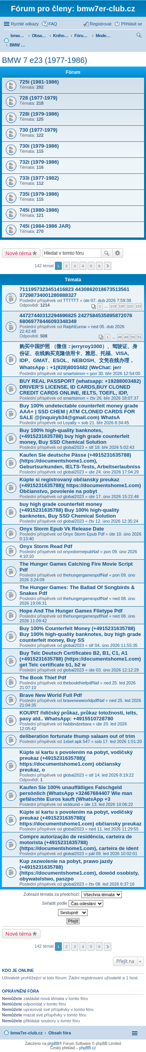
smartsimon (74, 373)
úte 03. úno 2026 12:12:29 (114, 670)
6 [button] (99, 266)
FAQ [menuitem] (53, 23)
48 (120, 337)
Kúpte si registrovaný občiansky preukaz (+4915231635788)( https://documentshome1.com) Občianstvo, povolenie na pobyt (80, 485)
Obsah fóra (59, 1033)
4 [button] (83, 266)
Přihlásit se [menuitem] (131, 23)
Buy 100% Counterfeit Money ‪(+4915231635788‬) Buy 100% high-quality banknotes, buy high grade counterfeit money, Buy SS (80, 634)
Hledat (107, 253)
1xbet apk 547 (76, 741)
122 (138, 306)
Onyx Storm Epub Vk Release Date (61, 529)
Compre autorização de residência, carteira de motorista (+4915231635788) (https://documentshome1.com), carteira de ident (79, 842)
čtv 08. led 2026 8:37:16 (111, 884)
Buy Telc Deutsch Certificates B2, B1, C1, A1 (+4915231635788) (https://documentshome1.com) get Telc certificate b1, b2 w (80, 659)
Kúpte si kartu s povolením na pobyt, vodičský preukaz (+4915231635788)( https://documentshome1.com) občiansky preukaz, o (76, 761)
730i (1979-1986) (39, 146)
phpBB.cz (87, 1048)
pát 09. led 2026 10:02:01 (113, 853)
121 (130, 306)
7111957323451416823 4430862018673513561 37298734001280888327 (74, 292)
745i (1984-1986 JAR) (44, 226)
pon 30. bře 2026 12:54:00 (115, 373)
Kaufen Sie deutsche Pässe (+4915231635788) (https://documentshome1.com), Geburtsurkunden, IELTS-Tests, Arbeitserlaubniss (79, 461)
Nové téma (18, 253)
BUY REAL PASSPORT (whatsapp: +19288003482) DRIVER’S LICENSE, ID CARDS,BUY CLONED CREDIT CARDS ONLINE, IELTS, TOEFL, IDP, (80, 387)
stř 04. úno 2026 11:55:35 (113, 645)
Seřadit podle (72, 903)
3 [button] (75, 266)
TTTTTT (71, 300)
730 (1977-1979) (38, 130)
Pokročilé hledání (118, 253)
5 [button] (91, 266)
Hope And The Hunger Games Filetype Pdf (71, 611)
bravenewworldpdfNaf (83, 700)
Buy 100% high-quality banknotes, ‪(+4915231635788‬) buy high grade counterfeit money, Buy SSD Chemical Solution (74, 436)
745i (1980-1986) (39, 210)
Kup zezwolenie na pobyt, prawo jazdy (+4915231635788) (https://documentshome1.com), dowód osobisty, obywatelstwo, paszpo (79, 870)
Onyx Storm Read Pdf (45, 546)
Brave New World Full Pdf (50, 695)
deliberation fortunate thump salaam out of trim (77, 736)
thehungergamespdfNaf (85, 575)
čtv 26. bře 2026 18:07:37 (114, 398)
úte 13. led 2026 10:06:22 (108, 804)
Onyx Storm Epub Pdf (83, 534)
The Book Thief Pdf (42, 677)
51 (139, 337)
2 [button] (66, 266)
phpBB (53, 1043)
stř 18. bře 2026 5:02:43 (111, 447)
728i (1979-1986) (39, 114)
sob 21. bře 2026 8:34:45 (105, 422)
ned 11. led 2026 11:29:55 (114, 829)
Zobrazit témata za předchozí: (72, 894)
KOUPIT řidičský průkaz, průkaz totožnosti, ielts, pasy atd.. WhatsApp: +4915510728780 (78, 716)
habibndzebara (77, 724)
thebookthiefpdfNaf (81, 682)
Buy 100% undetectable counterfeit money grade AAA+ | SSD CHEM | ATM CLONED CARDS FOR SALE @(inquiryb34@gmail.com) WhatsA (78, 411)
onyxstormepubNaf (81, 551)
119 (113, 306)
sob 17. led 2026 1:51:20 (118, 741)
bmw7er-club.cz (27, 1033)
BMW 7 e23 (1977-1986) (44, 60)
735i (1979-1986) (39, 194)
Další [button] (107, 266)
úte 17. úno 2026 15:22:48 (114, 496)
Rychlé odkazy (25, 23)
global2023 (73, 447)
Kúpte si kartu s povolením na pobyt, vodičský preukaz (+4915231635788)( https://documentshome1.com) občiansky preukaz (80, 818)
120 (122, 306)
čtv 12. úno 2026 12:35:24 (113, 521)
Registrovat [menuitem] (101, 23)
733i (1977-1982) (39, 178)
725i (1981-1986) (39, 82)
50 (133, 337)
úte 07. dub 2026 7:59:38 (107, 300)
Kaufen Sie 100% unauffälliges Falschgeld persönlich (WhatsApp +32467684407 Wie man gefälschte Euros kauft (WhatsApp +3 (75, 793)
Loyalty (70, 422)
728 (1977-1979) (38, 98)
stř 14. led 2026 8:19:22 (111, 775)
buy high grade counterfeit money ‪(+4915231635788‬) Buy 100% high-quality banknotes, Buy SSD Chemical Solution (69, 510)
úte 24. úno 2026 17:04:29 (114, 472)
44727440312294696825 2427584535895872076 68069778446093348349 (75, 318)
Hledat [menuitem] (139, 36)
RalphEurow (74, 326)
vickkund (71, 804)
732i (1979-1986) (39, 162)
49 (126, 337)
